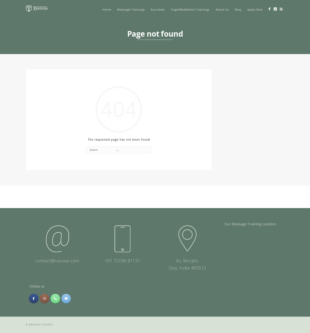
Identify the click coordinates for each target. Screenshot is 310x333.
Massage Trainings (131, 9)
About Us (222, 9)
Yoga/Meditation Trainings (190, 9)
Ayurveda (158, 9)
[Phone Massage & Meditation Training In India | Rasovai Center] (55, 298)
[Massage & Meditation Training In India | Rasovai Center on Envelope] (66, 298)
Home (107, 9)
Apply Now (255, 9)
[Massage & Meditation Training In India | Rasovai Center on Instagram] (44, 298)
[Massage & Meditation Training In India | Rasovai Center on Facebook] (34, 298)
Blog (238, 9)
